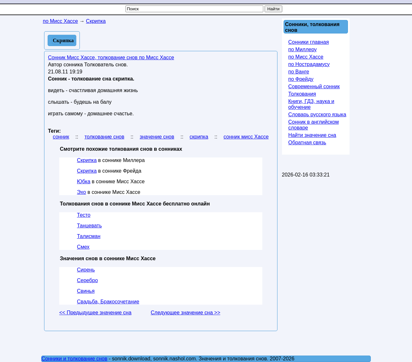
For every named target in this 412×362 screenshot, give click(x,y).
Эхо (81, 192)
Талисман (88, 236)
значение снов (157, 136)
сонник (61, 136)
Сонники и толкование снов (75, 358)
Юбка (83, 181)
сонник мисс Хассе (246, 136)
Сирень (86, 269)
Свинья (86, 291)
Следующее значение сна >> (185, 312)
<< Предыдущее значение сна (95, 312)
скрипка (199, 136)
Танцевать (89, 225)
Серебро (87, 280)
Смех (83, 247)
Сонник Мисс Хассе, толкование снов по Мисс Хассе (111, 57)
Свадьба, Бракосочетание (108, 301)
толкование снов (104, 136)
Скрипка (87, 160)
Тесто (83, 215)
